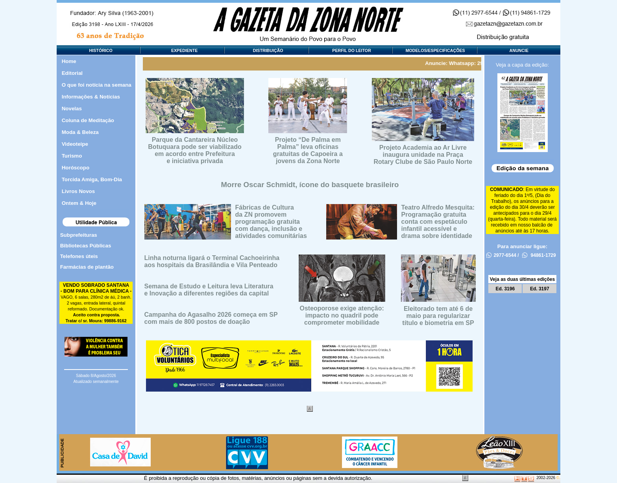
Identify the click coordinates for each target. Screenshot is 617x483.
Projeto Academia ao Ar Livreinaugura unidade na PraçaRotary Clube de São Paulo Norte (422, 154)
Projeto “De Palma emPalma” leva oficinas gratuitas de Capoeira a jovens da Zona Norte (308, 150)
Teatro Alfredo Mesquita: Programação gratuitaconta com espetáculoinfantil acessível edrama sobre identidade (438, 221)
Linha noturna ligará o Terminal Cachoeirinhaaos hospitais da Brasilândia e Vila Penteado (212, 261)
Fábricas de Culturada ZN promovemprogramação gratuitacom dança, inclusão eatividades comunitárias (271, 221)
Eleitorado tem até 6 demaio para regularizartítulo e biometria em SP (438, 315)
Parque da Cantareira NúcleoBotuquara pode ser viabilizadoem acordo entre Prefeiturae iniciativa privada (194, 150)
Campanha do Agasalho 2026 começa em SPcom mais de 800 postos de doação (211, 318)
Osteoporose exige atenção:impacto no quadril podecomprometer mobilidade (341, 315)
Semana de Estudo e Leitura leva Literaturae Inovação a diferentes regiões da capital (208, 290)
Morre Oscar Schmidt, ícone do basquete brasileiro (310, 184)
